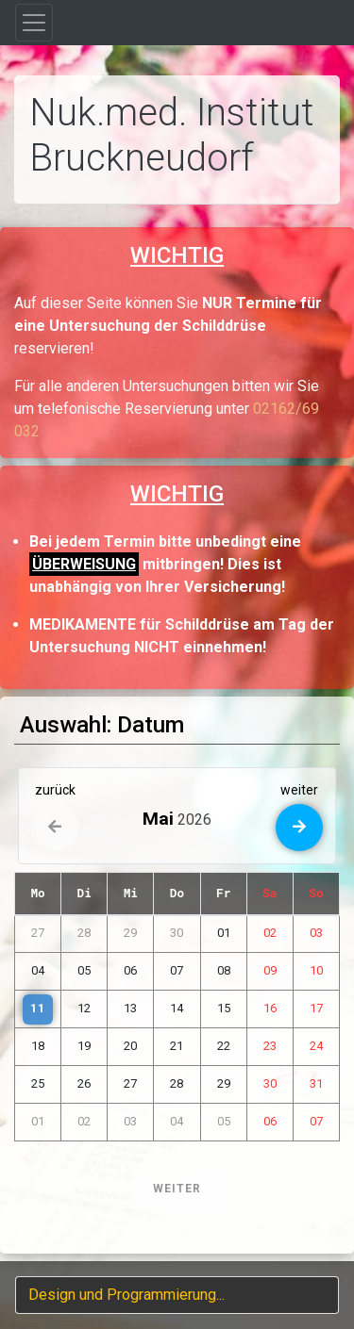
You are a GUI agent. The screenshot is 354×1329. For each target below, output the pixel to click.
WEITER (177, 1188)
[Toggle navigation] (34, 22)
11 (37, 1008)
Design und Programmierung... (126, 1295)
